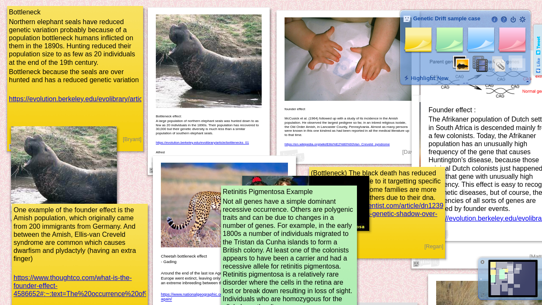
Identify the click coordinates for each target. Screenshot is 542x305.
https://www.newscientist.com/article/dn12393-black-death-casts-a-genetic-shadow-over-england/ (380, 213)
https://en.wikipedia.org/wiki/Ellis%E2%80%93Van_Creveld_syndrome (337, 144)
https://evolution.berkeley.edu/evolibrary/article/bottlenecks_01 (102, 99)
